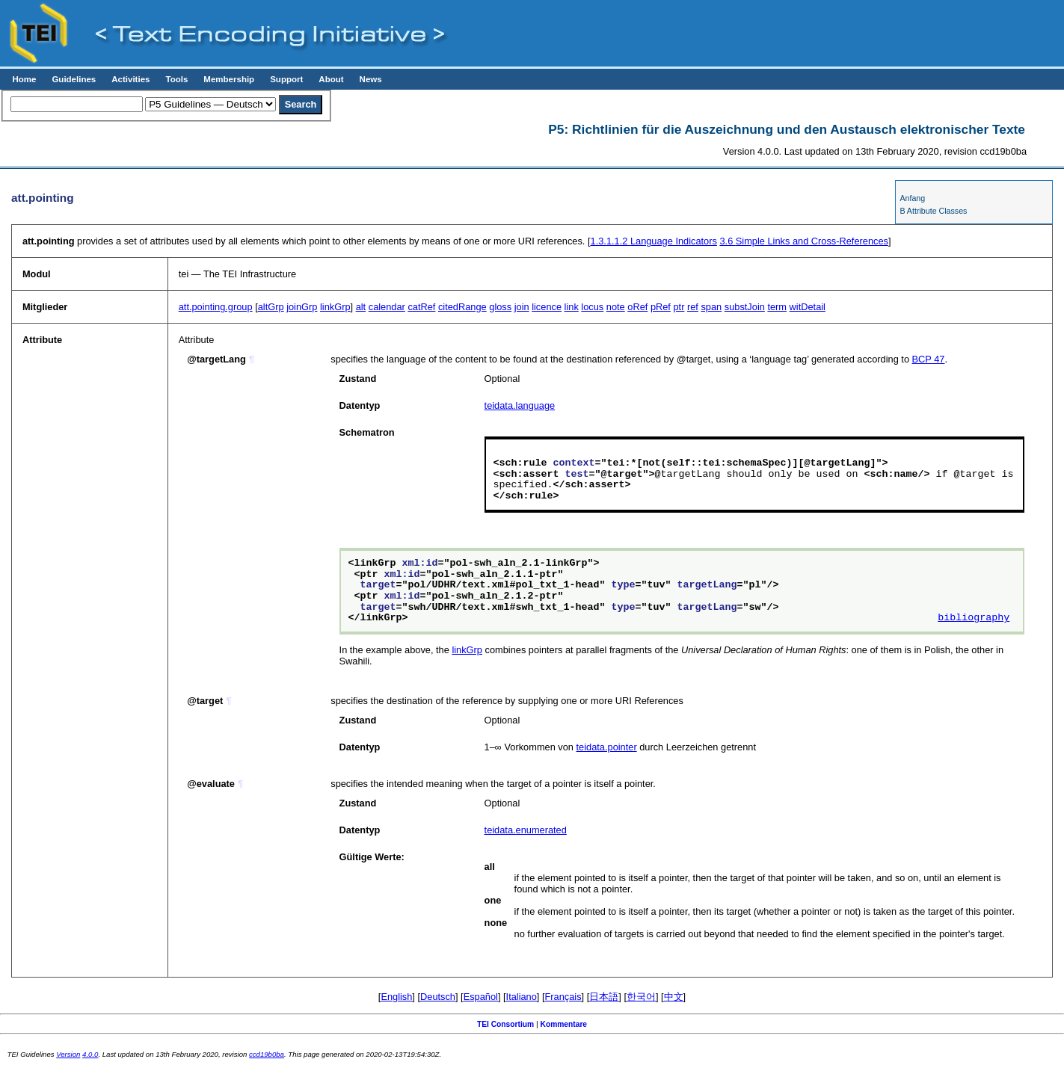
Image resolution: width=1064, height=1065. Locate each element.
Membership (228, 79)
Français (563, 996)
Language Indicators (654, 241)
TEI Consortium (505, 1024)
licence (547, 306)
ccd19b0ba (266, 1054)
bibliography (973, 618)
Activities (130, 79)
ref (692, 306)
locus (592, 306)
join (521, 306)
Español (481, 996)
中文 (673, 996)
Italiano (521, 996)
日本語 (603, 996)
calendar (387, 306)
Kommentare (564, 1024)
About (331, 79)
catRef (421, 306)
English (396, 996)
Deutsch (437, 996)
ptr (678, 306)
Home (24, 79)
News (371, 79)
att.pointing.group (216, 306)
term (777, 306)
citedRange (462, 306)
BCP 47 (928, 359)
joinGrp (301, 306)
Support (286, 79)
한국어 (641, 996)
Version (68, 1054)
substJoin (745, 306)
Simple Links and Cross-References (803, 241)
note (615, 306)
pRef (661, 306)
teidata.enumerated (526, 830)
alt (361, 306)
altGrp (271, 306)
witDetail (807, 306)
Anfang (912, 198)
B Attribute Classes (933, 210)
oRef (637, 306)
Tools (176, 79)
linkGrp (335, 306)
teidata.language (520, 405)
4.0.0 (90, 1054)
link (572, 306)
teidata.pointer (606, 747)
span (711, 306)
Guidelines (74, 79)
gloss (500, 306)
